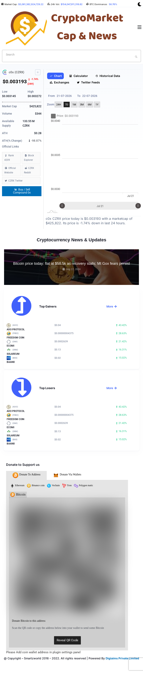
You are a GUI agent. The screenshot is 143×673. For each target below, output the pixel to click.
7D (66, 104)
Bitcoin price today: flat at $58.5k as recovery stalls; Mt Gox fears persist (71, 264)
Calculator (78, 76)
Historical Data (107, 76)
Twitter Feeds (88, 82)
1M (74, 104)
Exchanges (59, 82)
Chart (56, 76)
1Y (97, 104)
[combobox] (71, 56)
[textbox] (65, 54)
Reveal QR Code (67, 640)
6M (89, 104)
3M (82, 104)
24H (58, 104)
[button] (139, 27)
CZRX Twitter (15, 180)
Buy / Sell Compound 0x (22, 191)
